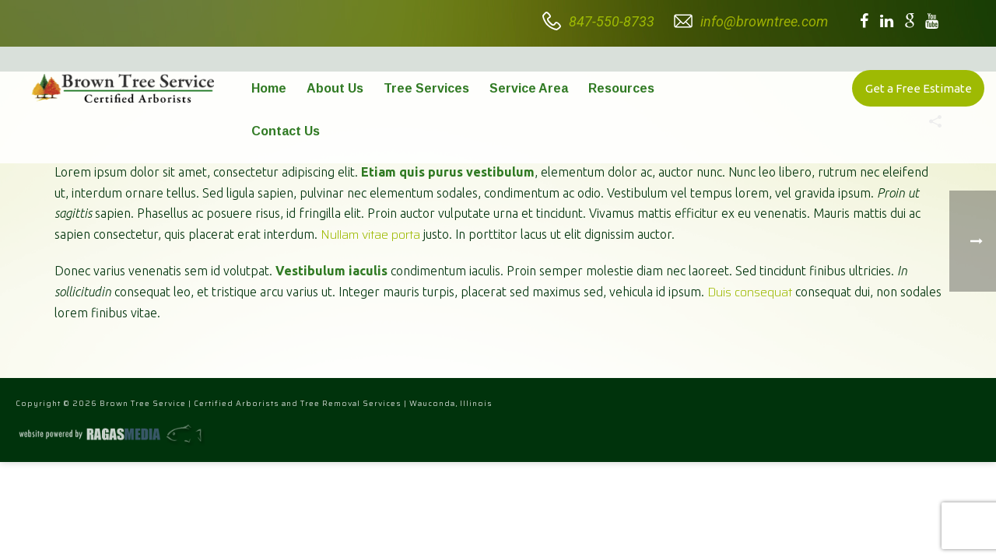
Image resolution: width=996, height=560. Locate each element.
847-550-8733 (611, 21)
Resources (621, 88)
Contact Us (285, 131)
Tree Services (426, 88)
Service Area (528, 88)
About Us (335, 88)
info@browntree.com (764, 21)
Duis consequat (749, 292)
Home (268, 88)
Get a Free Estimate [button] (918, 88)
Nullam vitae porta (370, 234)
